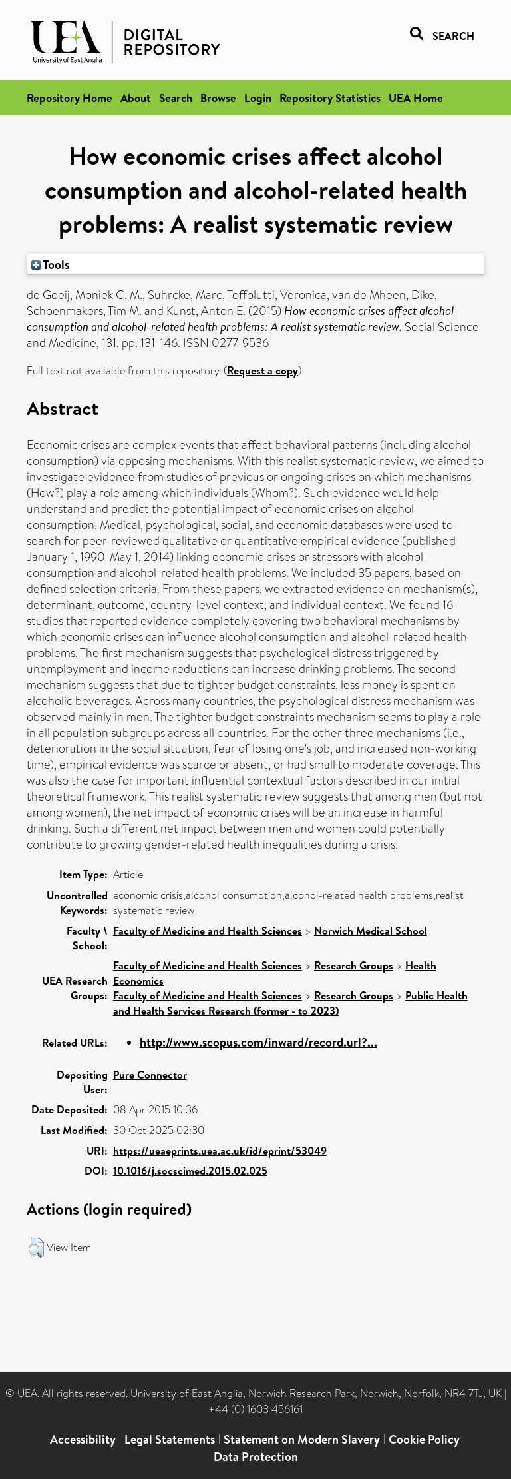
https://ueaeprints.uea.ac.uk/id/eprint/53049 (220, 1150)
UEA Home (416, 97)
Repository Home (69, 97)
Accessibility (83, 1439)
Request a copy (262, 370)
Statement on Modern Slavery (302, 1439)
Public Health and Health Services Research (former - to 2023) (290, 1003)
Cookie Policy (424, 1439)
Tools (50, 264)
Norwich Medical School (370, 930)
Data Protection (256, 1456)
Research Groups (353, 965)
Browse (218, 97)
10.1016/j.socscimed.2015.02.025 (190, 1170)
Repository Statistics (330, 97)
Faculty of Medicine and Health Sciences (207, 930)
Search (175, 97)
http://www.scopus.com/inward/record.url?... (258, 1042)
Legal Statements (169, 1439)
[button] (36, 1248)
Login (257, 97)
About (135, 97)
